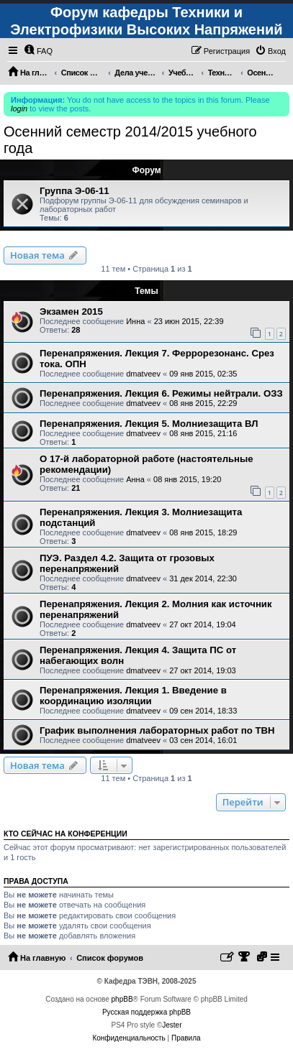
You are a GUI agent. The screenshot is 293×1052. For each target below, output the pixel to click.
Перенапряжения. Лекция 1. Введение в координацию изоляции (133, 695)
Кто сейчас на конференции (65, 833)
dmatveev (143, 373)
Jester (171, 1025)
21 (75, 488)
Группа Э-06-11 (74, 190)
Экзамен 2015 (71, 311)
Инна (135, 321)
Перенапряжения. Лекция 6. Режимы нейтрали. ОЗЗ (161, 393)
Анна (135, 479)
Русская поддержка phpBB (146, 1012)
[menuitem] (38, 51)
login (19, 108)
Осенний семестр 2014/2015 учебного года (130, 140)
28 (75, 330)
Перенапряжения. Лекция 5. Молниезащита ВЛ (149, 423)
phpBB (122, 999)
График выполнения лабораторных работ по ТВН (157, 730)
